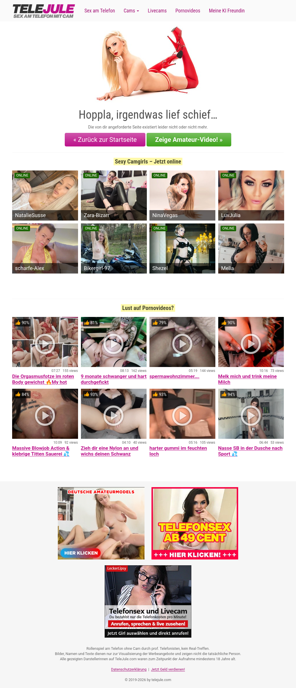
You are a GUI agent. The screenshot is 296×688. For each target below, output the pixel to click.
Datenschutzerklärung (129, 666)
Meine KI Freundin (227, 11)
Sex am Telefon (99, 11)
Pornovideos (187, 11)
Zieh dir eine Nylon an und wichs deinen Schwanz (109, 449)
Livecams (157, 11)
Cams (131, 11)
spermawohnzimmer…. (174, 374)
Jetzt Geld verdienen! (168, 666)
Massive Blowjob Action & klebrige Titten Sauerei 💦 (40, 449)
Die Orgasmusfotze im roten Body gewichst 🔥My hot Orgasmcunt (43, 380)
